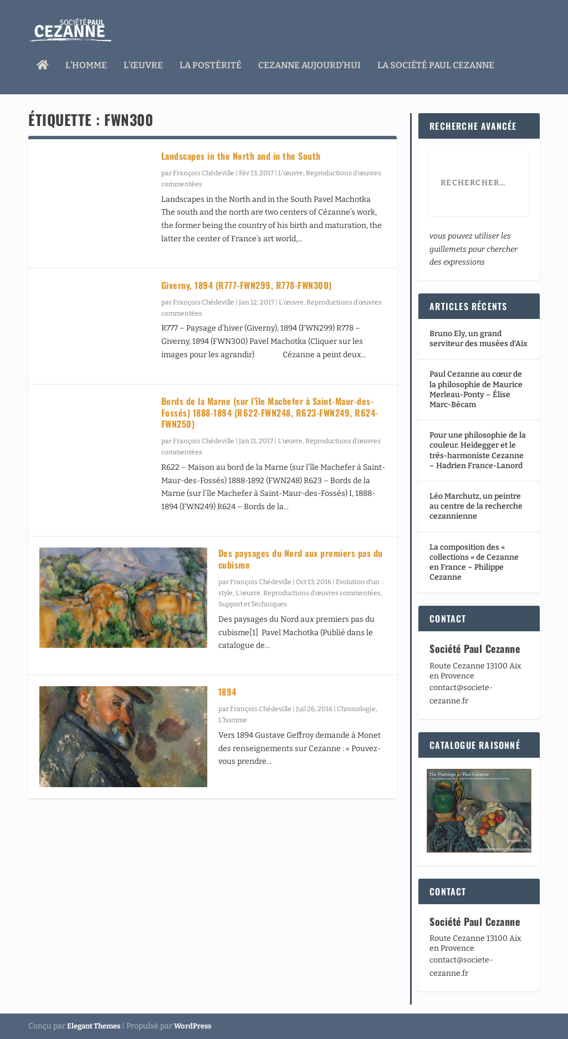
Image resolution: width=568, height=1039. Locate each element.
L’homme (86, 62)
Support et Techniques (252, 604)
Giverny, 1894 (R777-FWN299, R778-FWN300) (246, 285)
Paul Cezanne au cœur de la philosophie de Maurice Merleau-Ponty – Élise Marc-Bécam (476, 389)
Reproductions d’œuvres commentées (322, 593)
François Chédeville (203, 173)
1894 (227, 691)
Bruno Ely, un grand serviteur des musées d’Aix (478, 338)
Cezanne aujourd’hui (309, 62)
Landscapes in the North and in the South (241, 156)
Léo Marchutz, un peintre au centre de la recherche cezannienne (476, 506)
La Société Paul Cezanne (435, 62)
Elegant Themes (93, 1026)
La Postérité (211, 62)
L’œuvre (143, 62)
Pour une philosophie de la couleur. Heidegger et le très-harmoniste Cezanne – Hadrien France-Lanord (477, 450)
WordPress (192, 1026)
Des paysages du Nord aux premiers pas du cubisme (300, 558)
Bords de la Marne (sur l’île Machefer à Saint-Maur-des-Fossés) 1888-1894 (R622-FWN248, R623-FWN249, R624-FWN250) (269, 412)
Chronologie (356, 709)
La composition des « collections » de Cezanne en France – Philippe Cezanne (474, 562)
